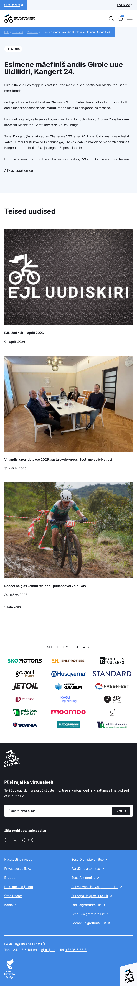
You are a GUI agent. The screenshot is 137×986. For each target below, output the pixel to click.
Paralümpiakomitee (85, 868)
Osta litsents (13, 896)
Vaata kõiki (12, 607)
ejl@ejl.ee (48, 950)
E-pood (10, 877)
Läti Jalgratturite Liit (86, 905)
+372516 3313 (76, 950)
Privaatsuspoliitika (17, 868)
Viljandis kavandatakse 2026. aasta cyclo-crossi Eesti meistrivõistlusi (58, 459)
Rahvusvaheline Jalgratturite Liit (94, 887)
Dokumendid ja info (18, 887)
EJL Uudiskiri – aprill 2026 (24, 333)
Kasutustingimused (18, 859)
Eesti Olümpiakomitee (87, 859)
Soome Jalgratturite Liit (88, 923)
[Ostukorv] (120, 18)
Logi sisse (123, 5)
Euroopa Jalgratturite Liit (89, 896)
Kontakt (10, 905)
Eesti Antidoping (83, 877)
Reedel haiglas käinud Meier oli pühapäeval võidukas (45, 586)
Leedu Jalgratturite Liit (88, 914)
